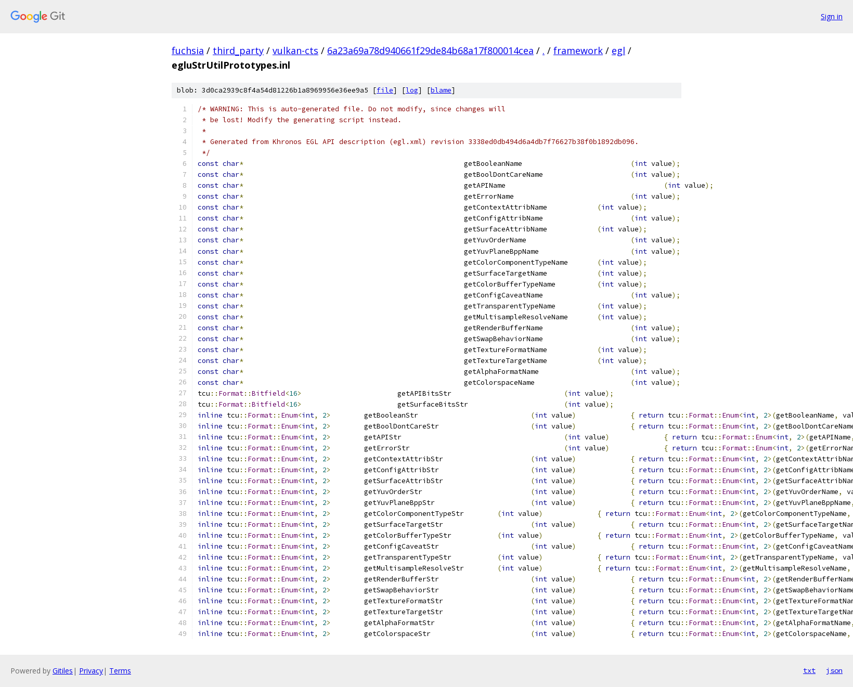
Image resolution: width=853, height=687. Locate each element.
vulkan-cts (295, 50)
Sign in (832, 16)
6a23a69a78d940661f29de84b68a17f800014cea (430, 50)
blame (441, 90)
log (412, 90)
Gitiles (63, 671)
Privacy (91, 671)
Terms (120, 671)
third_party (238, 50)
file (385, 90)
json (834, 670)
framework (578, 50)
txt (809, 670)
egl (618, 50)
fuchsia (188, 50)
